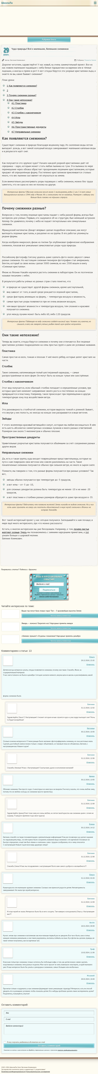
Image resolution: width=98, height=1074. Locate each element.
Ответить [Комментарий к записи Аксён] (90, 930)
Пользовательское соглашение (38, 1071)
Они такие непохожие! (19, 100)
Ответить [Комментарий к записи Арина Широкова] (90, 784)
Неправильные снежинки (26, 131)
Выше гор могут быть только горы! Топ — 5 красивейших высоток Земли (51, 611)
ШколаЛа (7, 3)
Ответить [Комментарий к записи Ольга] (90, 882)
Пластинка (18, 103)
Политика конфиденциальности (13, 1071)
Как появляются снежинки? (22, 85)
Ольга (92, 657)
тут (87, 532)
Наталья (91, 728)
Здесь (23, 532)
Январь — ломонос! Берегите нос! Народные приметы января (47, 623)
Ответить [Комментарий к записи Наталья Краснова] (90, 736)
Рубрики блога (49, 39)
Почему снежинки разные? (21, 95)
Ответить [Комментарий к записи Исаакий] (90, 983)
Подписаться (49, 590)
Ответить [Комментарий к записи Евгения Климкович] (90, 712)
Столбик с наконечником (26, 112)
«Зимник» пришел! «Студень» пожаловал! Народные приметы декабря (51, 636)
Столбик (17, 107)
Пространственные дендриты (28, 126)
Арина (92, 776)
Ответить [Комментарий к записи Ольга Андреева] (90, 665)
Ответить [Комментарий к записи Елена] (90, 832)
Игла (15, 117)
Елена (92, 824)
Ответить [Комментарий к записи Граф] (90, 957)
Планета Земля (90, 60)
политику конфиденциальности (49, 596)
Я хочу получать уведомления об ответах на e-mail (26, 1042)
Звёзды (17, 122)
